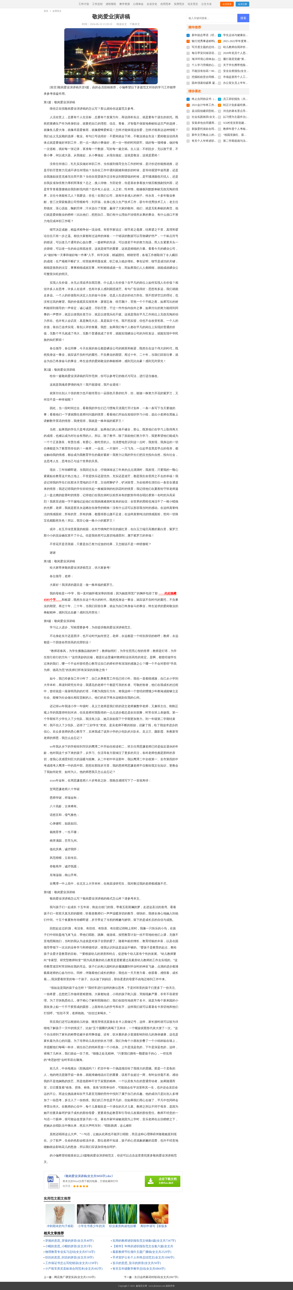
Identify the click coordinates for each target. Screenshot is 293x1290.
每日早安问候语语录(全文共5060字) (214, 53)
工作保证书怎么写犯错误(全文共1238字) (71, 1263)
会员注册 (242, 4)
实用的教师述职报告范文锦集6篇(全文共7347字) (144, 1240)
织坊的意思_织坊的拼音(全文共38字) (69, 1257)
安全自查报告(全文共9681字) (241, 70)
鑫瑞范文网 (141, 1286)
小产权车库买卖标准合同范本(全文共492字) (74, 1268)
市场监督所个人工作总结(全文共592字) (247, 76)
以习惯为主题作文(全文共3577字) (243, 116)
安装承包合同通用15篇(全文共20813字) (216, 122)
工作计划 (83, 4)
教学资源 (124, 4)
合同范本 (165, 4)
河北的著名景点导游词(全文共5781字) (246, 110)
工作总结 (97, 4)
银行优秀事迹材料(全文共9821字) (212, 41)
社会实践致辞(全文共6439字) (209, 116)
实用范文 (179, 4)
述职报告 (111, 4)
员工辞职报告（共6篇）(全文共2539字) (247, 98)
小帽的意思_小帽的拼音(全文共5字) (68, 1246)
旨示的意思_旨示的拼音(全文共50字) (136, 1263)
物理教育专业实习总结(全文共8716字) (70, 1251)
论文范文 (193, 4)
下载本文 (134, 24)
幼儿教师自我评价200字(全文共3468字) (247, 47)
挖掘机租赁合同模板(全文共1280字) (214, 76)
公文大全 (206, 4)
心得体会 (138, 4)
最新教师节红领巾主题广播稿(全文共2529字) (141, 1251)
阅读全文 (121, 24)
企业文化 (152, 4)
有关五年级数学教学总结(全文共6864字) (138, 1268)
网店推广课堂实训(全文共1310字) (74, 1277)
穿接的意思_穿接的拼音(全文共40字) (69, 1240)
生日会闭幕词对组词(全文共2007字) (156, 1277)
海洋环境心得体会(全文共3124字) (212, 59)
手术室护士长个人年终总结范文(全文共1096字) (143, 1257)
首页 (46, 11)
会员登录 (227, 4)
